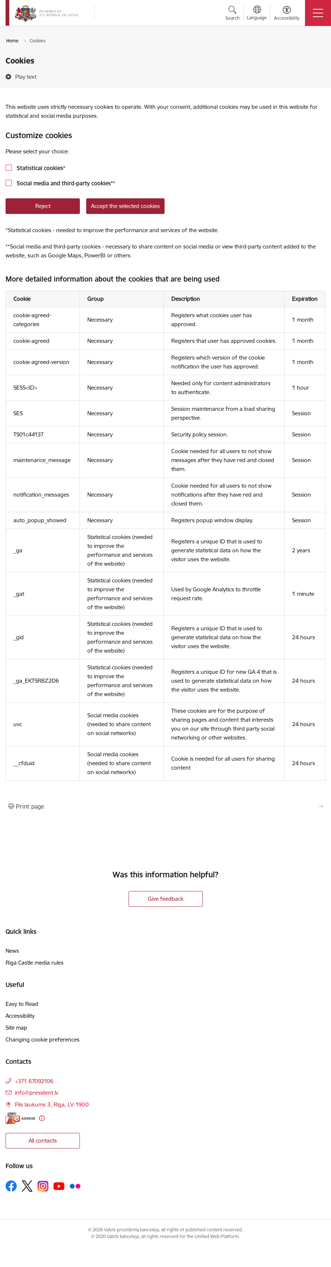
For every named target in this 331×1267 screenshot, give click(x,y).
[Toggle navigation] (318, 13)
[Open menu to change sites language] (256, 13)
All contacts (43, 1140)
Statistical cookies (40, 168)
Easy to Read (22, 1003)
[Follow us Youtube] (59, 1185)
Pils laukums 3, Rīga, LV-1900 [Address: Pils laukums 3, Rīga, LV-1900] (52, 1104)
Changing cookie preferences (42, 1039)
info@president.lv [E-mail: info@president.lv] (36, 1092)
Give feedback (166, 898)
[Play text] (25, 76)
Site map (16, 1027)
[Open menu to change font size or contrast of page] (286, 14)
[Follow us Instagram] (43, 1186)
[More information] (42, 1118)
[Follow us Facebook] (11, 1186)
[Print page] (165, 806)
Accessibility (20, 1015)
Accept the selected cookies (125, 205)
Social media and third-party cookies (65, 183)
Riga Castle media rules (35, 962)
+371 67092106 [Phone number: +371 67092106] (34, 1081)
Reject (43, 205)
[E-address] (20, 1118)
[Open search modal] (232, 14)
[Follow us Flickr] (75, 1185)
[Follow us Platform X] (27, 1186)
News (12, 950)
